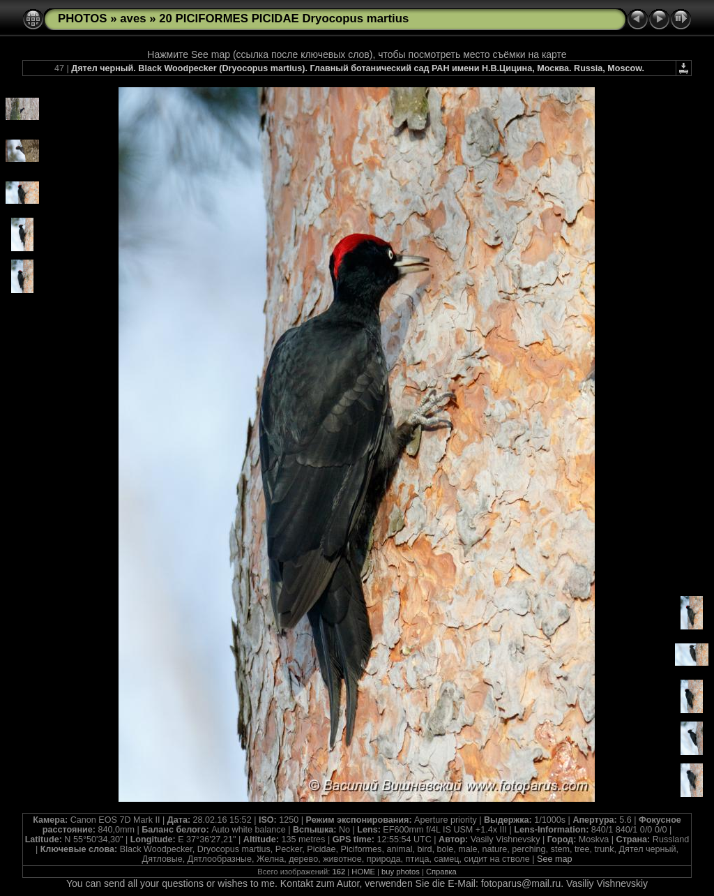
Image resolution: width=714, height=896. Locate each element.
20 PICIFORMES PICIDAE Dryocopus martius (284, 18)
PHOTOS (82, 18)
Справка (441, 871)
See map (554, 859)
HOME (363, 871)
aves (133, 18)
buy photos (400, 871)
